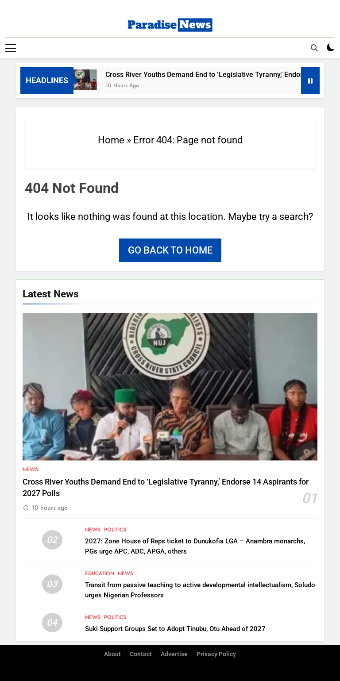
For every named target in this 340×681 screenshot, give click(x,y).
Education (99, 573)
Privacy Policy (216, 654)
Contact (141, 654)
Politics (115, 529)
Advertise (174, 654)
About (112, 654)
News (30, 469)
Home (111, 139)
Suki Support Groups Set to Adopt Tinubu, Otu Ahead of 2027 (175, 629)
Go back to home (170, 249)
